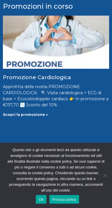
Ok (41, 199)
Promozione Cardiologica (37, 77)
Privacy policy (64, 199)
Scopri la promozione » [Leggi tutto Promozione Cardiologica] (25, 114)
